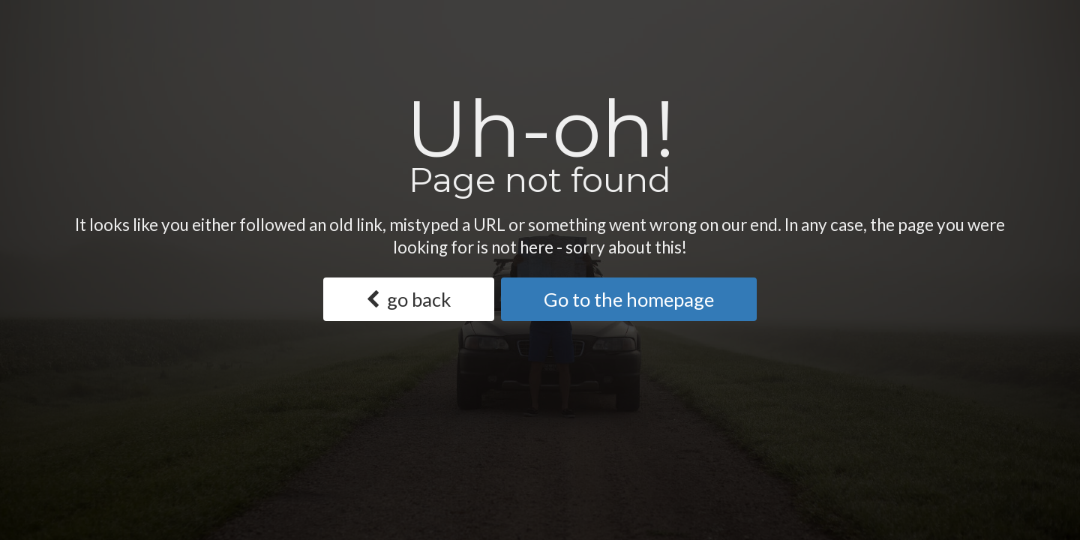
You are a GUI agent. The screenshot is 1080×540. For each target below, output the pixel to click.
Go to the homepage (629, 299)
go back (408, 299)
